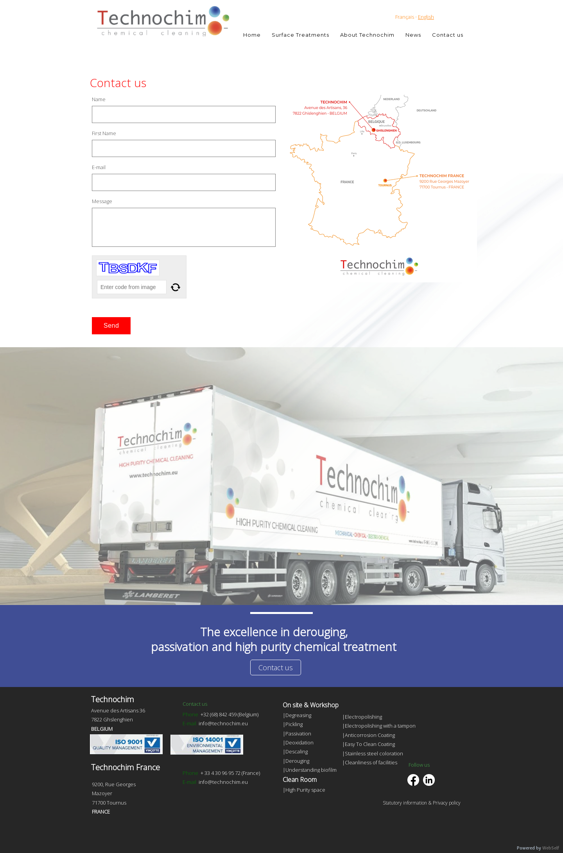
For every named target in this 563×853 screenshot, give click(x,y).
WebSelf (550, 848)
